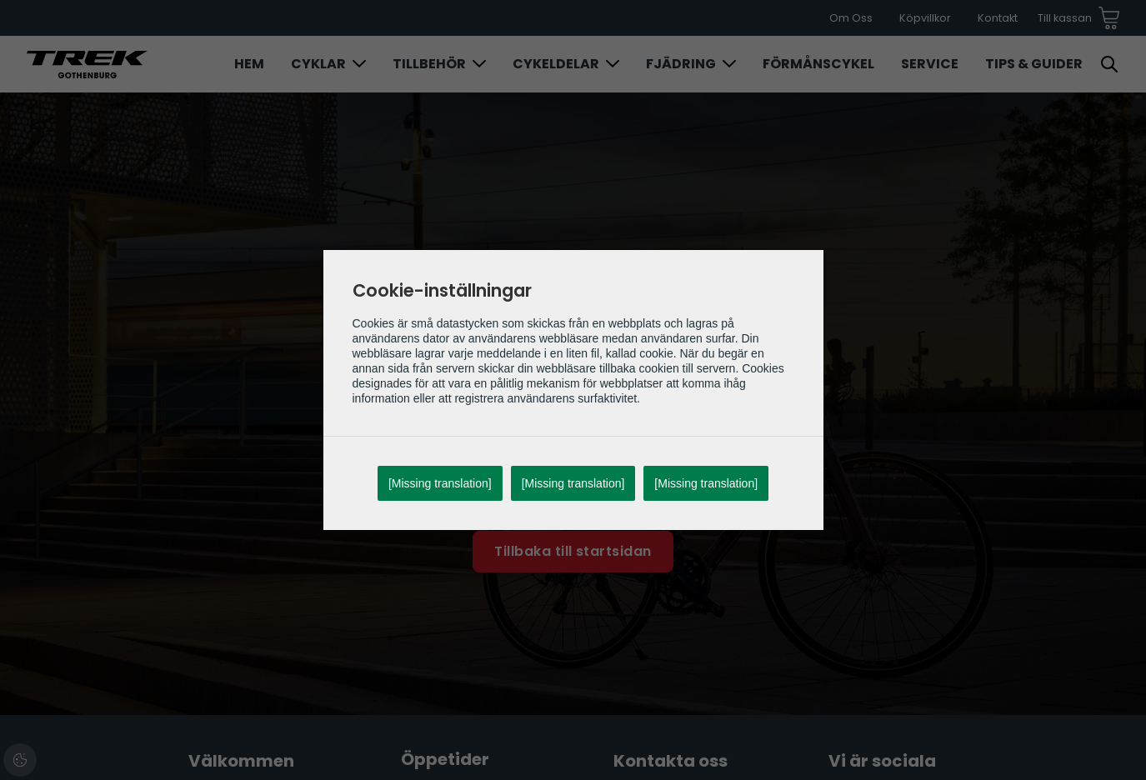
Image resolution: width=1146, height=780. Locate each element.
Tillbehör (429, 63)
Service (929, 63)
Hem (249, 63)
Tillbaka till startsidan (573, 551)
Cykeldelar (556, 63)
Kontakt (998, 18)
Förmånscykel (818, 63)
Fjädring (681, 63)
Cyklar (318, 63)
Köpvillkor (925, 18)
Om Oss (851, 18)
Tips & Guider (1034, 63)
